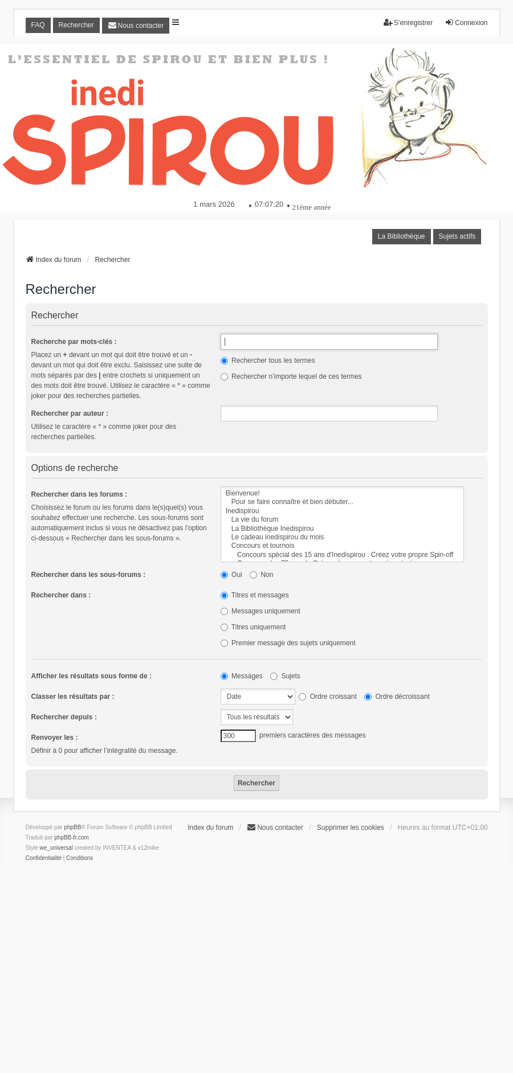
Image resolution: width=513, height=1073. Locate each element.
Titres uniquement (253, 627)
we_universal (56, 848)
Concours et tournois (343, 546)
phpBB (72, 827)
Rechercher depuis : (64, 717)
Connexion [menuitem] (466, 22)
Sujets (285, 676)
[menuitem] (136, 26)
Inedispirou (343, 511)
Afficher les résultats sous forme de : (91, 676)
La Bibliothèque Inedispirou (343, 529)
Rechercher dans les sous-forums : (88, 575)
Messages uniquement (260, 611)
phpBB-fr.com (71, 837)
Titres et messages (255, 595)
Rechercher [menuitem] (76, 25)
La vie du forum (343, 519)
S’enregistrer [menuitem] (408, 22)
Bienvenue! (343, 493)
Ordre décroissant (397, 697)
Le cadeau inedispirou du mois (343, 537)
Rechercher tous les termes (268, 361)
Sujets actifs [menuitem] (457, 236)
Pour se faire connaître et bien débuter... (343, 502)
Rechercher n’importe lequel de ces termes (291, 376)
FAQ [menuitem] (38, 25)
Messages (242, 676)
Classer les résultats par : (73, 697)
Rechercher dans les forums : (79, 494)
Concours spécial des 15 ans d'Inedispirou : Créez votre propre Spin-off (343, 555)
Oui (231, 575)
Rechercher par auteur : (69, 413)
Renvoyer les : (54, 738)
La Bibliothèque (401, 236)
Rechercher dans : (61, 595)
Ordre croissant (327, 697)
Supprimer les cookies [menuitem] (350, 828)
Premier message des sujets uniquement (288, 643)
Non (261, 575)
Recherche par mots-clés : (74, 342)
